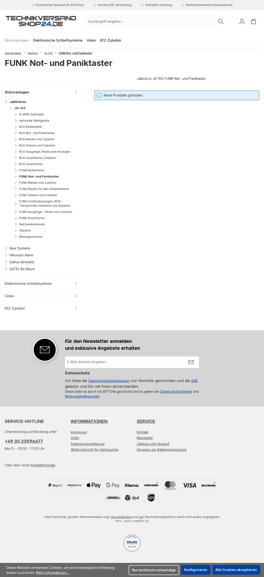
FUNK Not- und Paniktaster (36, 176)
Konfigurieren (195, 570)
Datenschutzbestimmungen (109, 381)
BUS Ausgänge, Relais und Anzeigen (42, 151)
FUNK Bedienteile (29, 170)
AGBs (75, 438)
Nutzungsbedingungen (82, 396)
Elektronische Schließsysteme (41, 283)
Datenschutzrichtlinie (176, 392)
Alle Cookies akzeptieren (236, 570)
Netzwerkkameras (29, 224)
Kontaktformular (43, 465)
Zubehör (22, 230)
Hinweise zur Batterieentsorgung (162, 450)
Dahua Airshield (19, 262)
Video (41, 296)
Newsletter (145, 438)
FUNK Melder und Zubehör (35, 182)
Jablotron (15, 102)
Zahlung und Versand (153, 444)
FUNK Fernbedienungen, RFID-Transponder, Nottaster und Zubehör (42, 203)
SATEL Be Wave (20, 269)
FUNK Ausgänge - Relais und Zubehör (43, 212)
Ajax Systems (17, 248)
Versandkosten (121, 517)
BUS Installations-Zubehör (35, 158)
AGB (194, 381)
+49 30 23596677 (24, 441)
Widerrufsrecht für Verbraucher (95, 450)
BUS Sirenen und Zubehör (34, 145)
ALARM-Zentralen (29, 114)
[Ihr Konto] (242, 21)
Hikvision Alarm (19, 255)
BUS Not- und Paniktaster (34, 133)
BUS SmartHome (28, 164)
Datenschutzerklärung (87, 444)
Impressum (79, 432)
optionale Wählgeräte (31, 120)
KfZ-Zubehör (41, 308)
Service (146, 421)
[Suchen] (221, 21)
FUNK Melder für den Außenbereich (41, 189)
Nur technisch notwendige (154, 570)
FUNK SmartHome (29, 218)
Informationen (89, 421)
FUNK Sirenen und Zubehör (35, 195)
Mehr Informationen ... (53, 573)
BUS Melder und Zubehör (34, 139)
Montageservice (28, 236)
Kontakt (142, 432)
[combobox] (151, 21)
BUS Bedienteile (28, 127)
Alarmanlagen (41, 92)
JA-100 (18, 108)
